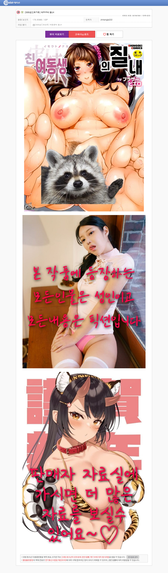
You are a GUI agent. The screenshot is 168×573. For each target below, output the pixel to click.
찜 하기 (109, 34)
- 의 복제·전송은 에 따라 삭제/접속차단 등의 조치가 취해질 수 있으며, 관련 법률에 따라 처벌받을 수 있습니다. (80, 560)
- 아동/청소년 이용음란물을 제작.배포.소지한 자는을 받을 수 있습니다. (80, 557)
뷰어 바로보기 (57, 34)
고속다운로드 (82, 34)
